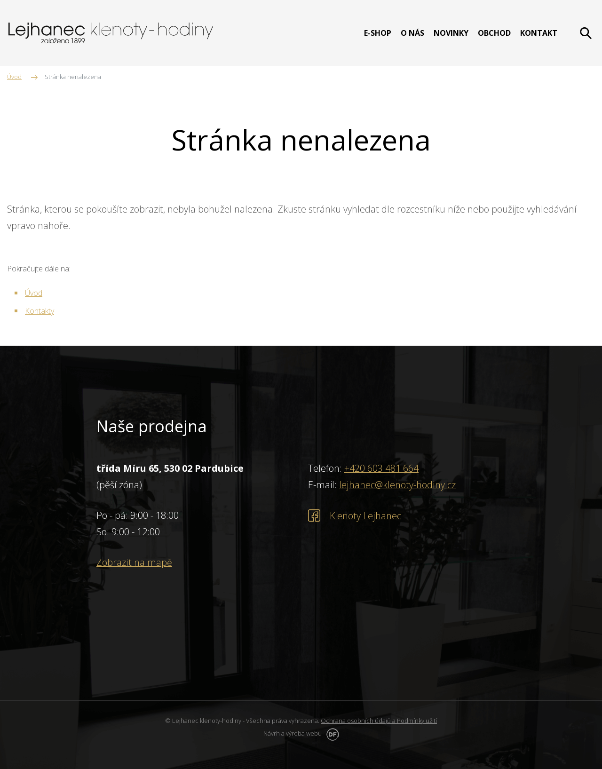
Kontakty (39, 311)
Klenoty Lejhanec (365, 515)
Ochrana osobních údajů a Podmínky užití (379, 720)
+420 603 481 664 (381, 468)
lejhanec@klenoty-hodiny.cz (397, 484)
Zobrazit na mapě (134, 562)
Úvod (33, 293)
